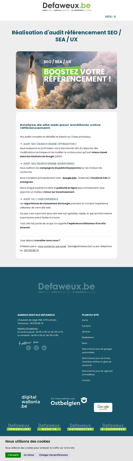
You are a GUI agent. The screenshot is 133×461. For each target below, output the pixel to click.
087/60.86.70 (31, 250)
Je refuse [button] (29, 455)
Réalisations (88, 337)
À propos (86, 325)
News (84, 343)
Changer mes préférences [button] (53, 455)
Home (85, 320)
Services (86, 331)
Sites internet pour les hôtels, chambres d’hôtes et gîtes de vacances (96, 362)
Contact (86, 380)
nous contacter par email (52, 246)
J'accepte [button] (13, 455)
